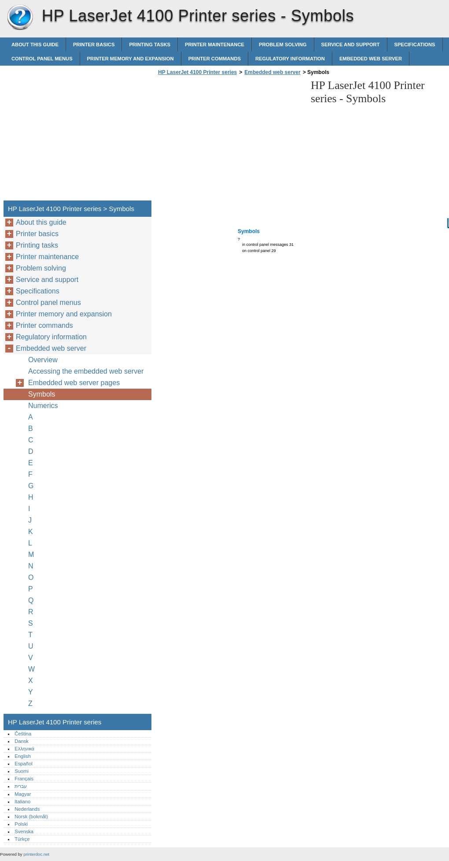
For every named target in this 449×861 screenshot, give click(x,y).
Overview (43, 360)
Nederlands (27, 809)
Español (23, 763)
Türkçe (22, 839)
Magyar (23, 794)
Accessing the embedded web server (86, 371)
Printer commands (214, 58)
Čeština (23, 733)
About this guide (35, 44)
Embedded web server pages (74, 382)
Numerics (43, 405)
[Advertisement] (230, 140)
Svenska (24, 831)
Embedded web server (370, 58)
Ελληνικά (24, 748)
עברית (21, 786)
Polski (21, 824)
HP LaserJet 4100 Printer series (20, 17)
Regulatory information (290, 58)
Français (24, 778)
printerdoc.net (36, 854)
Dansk (22, 741)
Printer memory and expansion (130, 58)
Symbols (41, 394)
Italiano (22, 801)
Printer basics (93, 44)
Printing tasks (149, 44)
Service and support (350, 44)
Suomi (22, 771)
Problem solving (283, 44)
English (23, 756)
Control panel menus (42, 58)
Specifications (414, 44)
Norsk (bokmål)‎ (31, 816)
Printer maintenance (214, 44)
